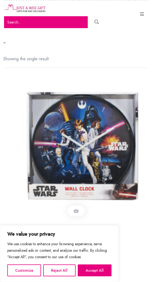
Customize (24, 270)
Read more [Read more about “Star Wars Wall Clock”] (76, 210)
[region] (59, 253)
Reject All (59, 270)
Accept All (95, 270)
